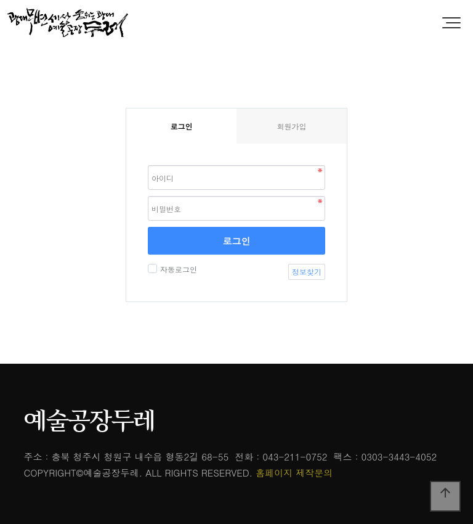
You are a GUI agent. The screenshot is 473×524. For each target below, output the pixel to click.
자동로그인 (177, 269)
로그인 (237, 240)
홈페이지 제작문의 (294, 472)
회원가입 (292, 126)
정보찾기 (306, 271)
